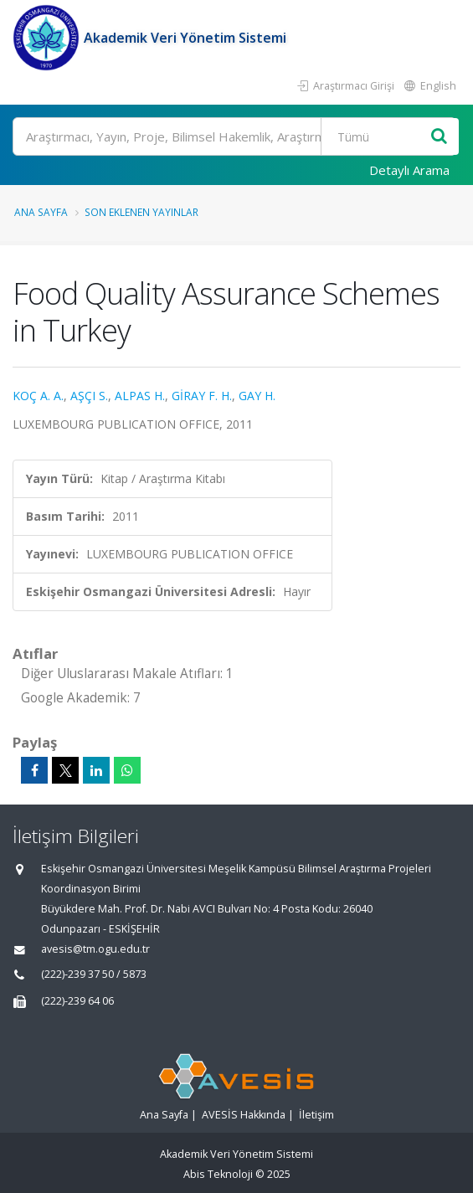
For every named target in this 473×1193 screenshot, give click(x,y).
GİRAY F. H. (202, 396)
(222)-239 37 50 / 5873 (94, 974)
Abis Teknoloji (218, 1174)
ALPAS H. (140, 396)
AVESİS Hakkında (243, 1115)
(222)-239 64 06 (77, 1001)
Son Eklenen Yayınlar (141, 212)
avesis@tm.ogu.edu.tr (95, 949)
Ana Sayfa (41, 212)
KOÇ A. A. (38, 396)
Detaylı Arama (409, 170)
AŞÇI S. (89, 396)
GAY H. (257, 396)
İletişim (316, 1115)
